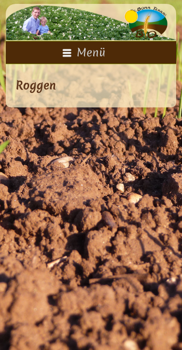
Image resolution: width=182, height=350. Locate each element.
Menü (83, 52)
